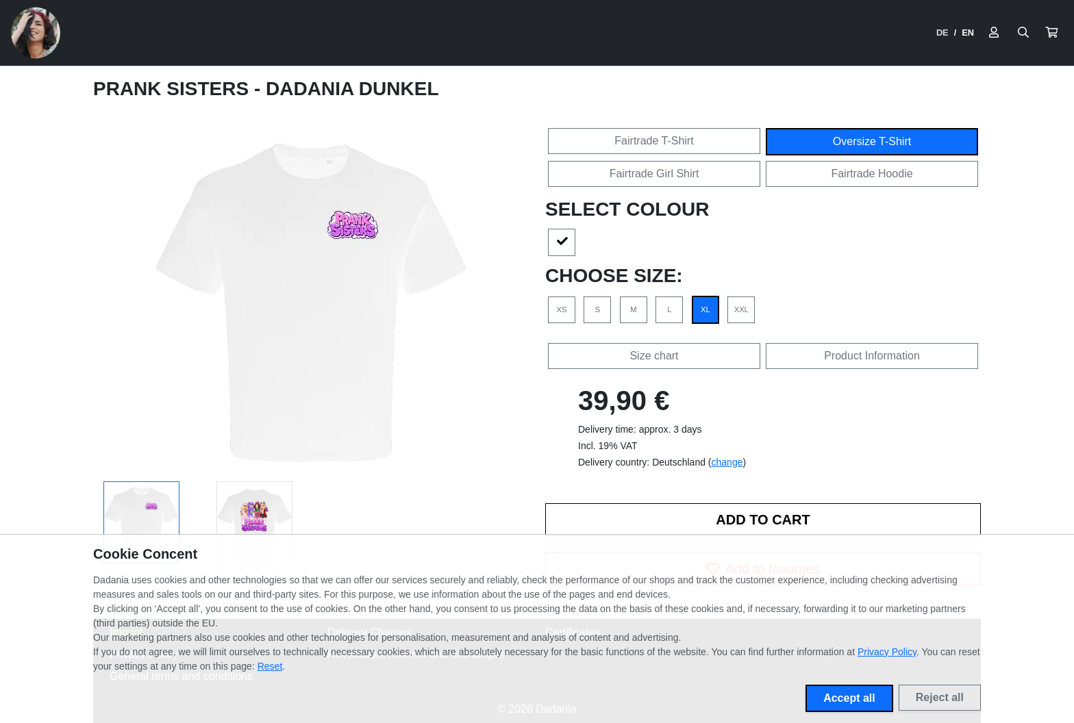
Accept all (849, 698)
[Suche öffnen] (1023, 33)
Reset (270, 666)
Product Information (872, 356)
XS (562, 309)
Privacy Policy (887, 651)
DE (942, 32)
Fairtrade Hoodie (871, 173)
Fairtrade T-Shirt (653, 141)
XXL (741, 309)
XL (705, 309)
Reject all (940, 697)
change (727, 462)
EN (968, 32)
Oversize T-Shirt (872, 141)
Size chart (653, 356)
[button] (1051, 33)
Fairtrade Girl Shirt (654, 173)
